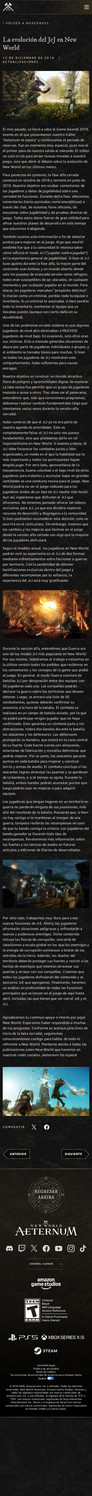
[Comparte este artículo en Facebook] (46, 1127)
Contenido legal (46, 1365)
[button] (46, 1091)
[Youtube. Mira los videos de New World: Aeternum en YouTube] (58, 1248)
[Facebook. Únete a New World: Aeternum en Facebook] (46, 1248)
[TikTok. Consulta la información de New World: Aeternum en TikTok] (83, 1248)
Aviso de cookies (46, 1371)
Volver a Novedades (27, 23)
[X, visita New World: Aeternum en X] (34, 1248)
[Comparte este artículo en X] (34, 1127)
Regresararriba (46, 1194)
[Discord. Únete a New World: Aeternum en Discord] (9, 1248)
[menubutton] (86, 7)
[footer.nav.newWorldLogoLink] (46, 1234)
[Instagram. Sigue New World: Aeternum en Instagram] (71, 1248)
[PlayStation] (23, 1338)
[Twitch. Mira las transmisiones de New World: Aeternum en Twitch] (21, 1248)
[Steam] (46, 1351)
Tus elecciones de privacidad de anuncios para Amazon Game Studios (46, 1376)
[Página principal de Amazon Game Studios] (46, 1284)
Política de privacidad (46, 1368)
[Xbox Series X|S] (63, 1337)
